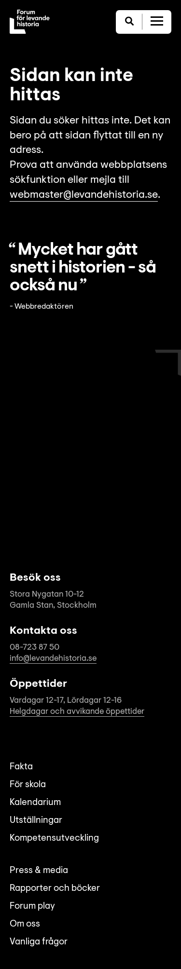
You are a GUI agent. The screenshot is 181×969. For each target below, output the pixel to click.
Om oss (25, 924)
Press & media (39, 870)
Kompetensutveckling (54, 838)
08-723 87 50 (34, 647)
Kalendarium (35, 802)
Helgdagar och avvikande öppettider (77, 712)
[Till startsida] (30, 22)
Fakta (21, 767)
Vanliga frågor (39, 942)
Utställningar (36, 820)
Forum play (32, 906)
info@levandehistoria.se (53, 659)
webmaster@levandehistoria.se (84, 195)
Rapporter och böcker (55, 888)
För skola (28, 785)
